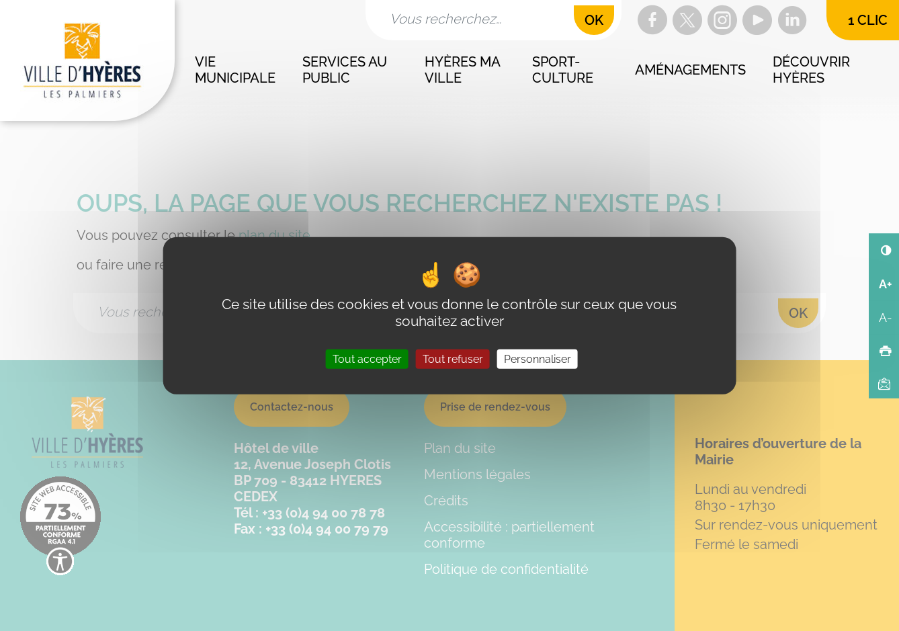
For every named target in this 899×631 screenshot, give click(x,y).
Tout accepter (367, 359)
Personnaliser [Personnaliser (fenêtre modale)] (537, 359)
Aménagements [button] (690, 70)
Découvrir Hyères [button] (813, 70)
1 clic (868, 20)
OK (594, 20)
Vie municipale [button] (235, 70)
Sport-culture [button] (562, 70)
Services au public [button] (346, 70)
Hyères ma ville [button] (464, 70)
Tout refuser (453, 359)
